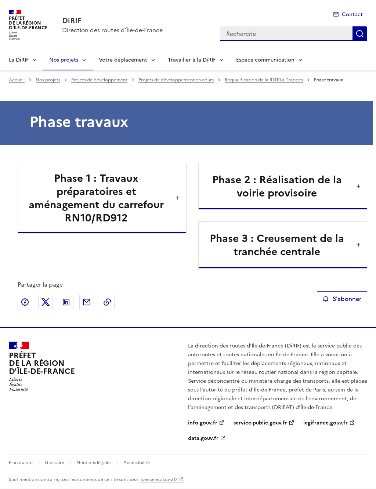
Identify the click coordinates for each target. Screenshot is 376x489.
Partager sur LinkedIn (66, 302)
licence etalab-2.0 (158, 479)
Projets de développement (99, 80)
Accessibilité (136, 462)
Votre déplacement (123, 60)
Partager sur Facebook (25, 302)
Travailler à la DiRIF (192, 60)
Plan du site (21, 462)
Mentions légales (93, 462)
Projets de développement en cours (176, 80)
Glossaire (54, 462)
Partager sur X (45, 302)
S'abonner (342, 298)
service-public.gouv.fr (260, 423)
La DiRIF (19, 60)
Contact (352, 14)
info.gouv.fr (202, 423)
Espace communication (265, 60)
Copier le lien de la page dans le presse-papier (107, 302)
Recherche (359, 33)
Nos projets (63, 60)
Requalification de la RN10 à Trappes (264, 80)
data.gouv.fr (203, 438)
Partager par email (86, 302)
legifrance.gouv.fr (325, 423)
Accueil (17, 80)
